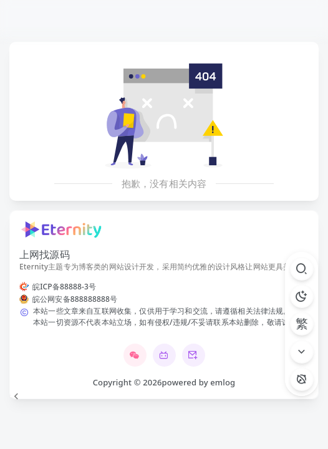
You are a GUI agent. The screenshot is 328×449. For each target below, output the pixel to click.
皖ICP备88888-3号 (64, 286)
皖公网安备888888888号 (74, 299)
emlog (222, 382)
